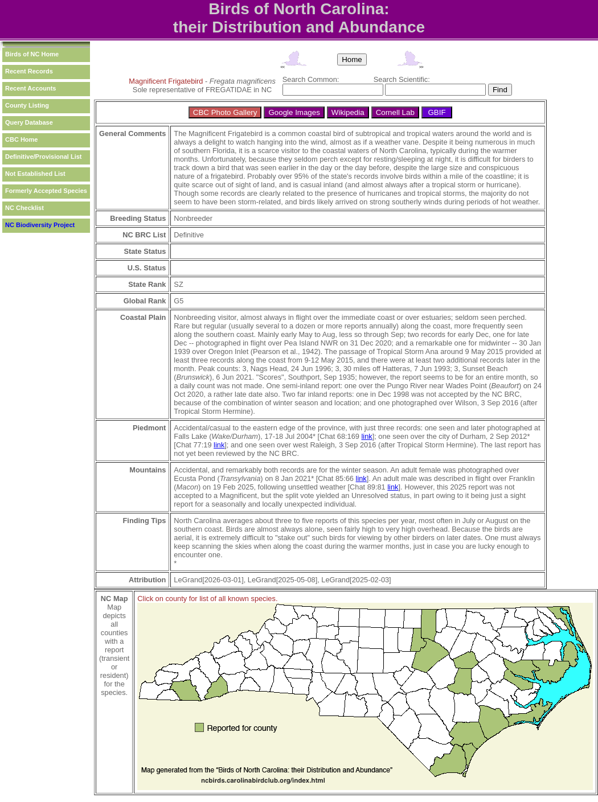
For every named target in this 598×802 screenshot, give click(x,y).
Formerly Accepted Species (46, 190)
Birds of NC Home (32, 54)
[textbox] (332, 90)
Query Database (29, 122)
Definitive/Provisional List (43, 156)
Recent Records (29, 71)
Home (352, 59)
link (366, 436)
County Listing (27, 105)
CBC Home (21, 139)
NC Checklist (24, 207)
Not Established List (35, 173)
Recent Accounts (30, 88)
